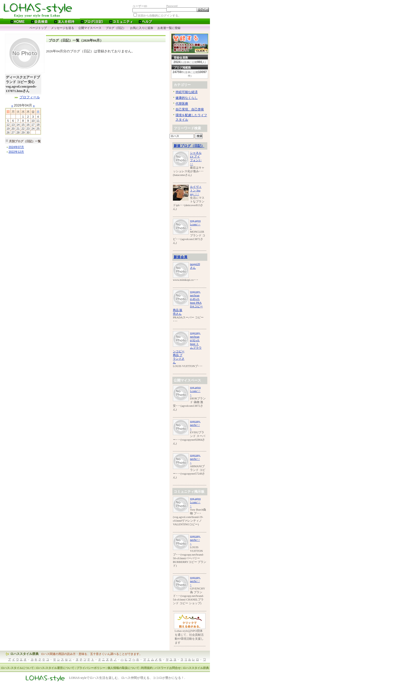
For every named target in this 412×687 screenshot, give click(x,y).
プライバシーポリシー (90, 667)
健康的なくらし (187, 98)
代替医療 (182, 103)
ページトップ (38, 27)
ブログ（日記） (116, 27)
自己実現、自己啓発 (190, 109)
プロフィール (29, 97)
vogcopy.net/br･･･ (195, 425)
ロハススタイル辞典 (24, 654)
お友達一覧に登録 (169, 27)
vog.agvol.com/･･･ (195, 224)
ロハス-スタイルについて (17, 667)
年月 (16, 147)
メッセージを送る (62, 27)
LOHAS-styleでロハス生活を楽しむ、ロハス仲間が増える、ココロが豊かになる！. (127, 678)
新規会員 (180, 257)
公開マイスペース (89, 27)
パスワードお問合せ (168, 667)
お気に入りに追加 (141, 27)
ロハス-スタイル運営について (55, 667)
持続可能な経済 (187, 92)
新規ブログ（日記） (189, 146)
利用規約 (147, 667)
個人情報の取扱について (123, 667)
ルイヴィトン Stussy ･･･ (196, 190)
